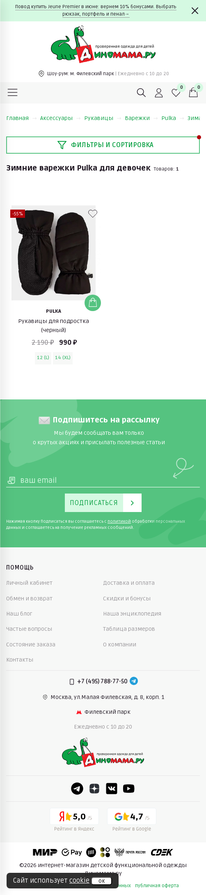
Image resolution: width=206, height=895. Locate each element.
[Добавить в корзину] (93, 303)
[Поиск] (141, 92)
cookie (79, 881)
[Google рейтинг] (131, 821)
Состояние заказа (30, 644)
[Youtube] (128, 788)
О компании (119, 644)
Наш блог (19, 613)
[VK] (111, 788)
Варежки (141, 118)
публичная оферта (157, 886)
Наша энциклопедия (132, 613)
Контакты (19, 659)
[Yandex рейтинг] (74, 821)
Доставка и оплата (129, 582)
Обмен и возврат (29, 598)
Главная (21, 118)
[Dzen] (94, 788)
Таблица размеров (129, 628)
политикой (119, 521)
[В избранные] (93, 213)
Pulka (172, 118)
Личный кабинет (29, 582)
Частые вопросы (29, 628)
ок (101, 881)
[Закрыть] (195, 11)
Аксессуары (60, 118)
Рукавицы (102, 118)
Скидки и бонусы (127, 598)
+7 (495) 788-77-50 (102, 681)
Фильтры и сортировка (105, 145)
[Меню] (12, 92)
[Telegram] (134, 682)
